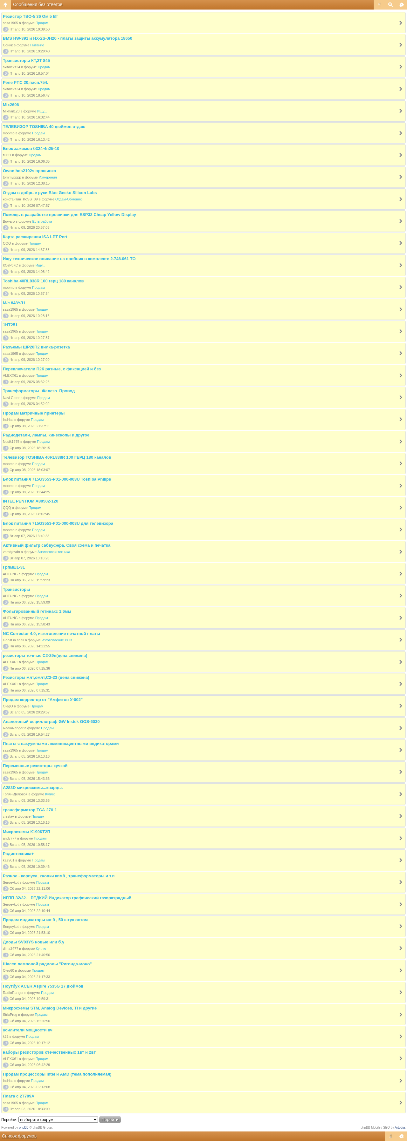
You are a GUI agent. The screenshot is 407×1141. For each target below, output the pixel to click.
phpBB (24, 1127)
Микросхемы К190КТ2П (26, 831)
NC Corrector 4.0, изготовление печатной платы (51, 633)
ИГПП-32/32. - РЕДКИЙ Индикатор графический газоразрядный (67, 897)
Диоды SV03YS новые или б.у (33, 942)
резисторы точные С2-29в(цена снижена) (45, 655)
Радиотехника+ (18, 853)
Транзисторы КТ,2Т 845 (26, 60)
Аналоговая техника (54, 552)
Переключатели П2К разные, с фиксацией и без (52, 369)
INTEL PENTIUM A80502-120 (30, 501)
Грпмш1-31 (14, 567)
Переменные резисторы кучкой (35, 765)
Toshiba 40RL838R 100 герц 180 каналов (43, 281)
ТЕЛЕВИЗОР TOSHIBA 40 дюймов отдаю (44, 126)
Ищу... (42, 111)
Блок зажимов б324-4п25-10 (31, 148)
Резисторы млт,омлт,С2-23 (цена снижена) (46, 677)
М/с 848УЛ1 (14, 302)
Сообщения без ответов (38, 4)
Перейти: (9, 1119)
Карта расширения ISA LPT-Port (35, 236)
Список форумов (19, 1135)
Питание (37, 45)
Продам (42, 23)
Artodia (400, 1127)
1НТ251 (10, 324)
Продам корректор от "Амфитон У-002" (43, 699)
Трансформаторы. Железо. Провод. (39, 390)
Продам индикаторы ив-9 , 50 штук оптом (45, 919)
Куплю (50, 794)
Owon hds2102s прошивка (29, 170)
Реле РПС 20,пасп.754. (25, 82)
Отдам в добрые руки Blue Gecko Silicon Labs (50, 192)
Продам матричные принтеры (34, 413)
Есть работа (42, 221)
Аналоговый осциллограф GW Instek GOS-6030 (51, 721)
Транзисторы (16, 589)
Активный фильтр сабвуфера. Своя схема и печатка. (57, 545)
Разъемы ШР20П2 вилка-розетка (36, 347)
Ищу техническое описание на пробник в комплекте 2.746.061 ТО (69, 258)
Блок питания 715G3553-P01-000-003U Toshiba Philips (57, 479)
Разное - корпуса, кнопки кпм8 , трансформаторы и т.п (58, 876)
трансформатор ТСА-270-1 (30, 809)
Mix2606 (11, 104)
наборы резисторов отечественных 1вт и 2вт (49, 1052)
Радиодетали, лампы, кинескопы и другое (46, 435)
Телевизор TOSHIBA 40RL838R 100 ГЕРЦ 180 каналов (57, 457)
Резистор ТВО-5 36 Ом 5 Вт (30, 16)
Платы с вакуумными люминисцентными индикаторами (61, 743)
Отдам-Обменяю (69, 199)
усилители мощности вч (27, 1030)
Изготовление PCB (57, 640)
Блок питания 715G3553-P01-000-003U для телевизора (58, 523)
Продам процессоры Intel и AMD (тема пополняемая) (57, 1074)
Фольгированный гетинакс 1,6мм (37, 611)
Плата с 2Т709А (18, 1096)
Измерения (48, 177)
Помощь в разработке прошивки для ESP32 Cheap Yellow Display (69, 214)
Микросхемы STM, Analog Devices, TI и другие (50, 1008)
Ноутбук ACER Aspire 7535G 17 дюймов (43, 986)
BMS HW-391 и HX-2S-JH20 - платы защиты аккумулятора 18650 (67, 38)
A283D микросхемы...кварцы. (33, 787)
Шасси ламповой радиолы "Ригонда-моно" (47, 964)
